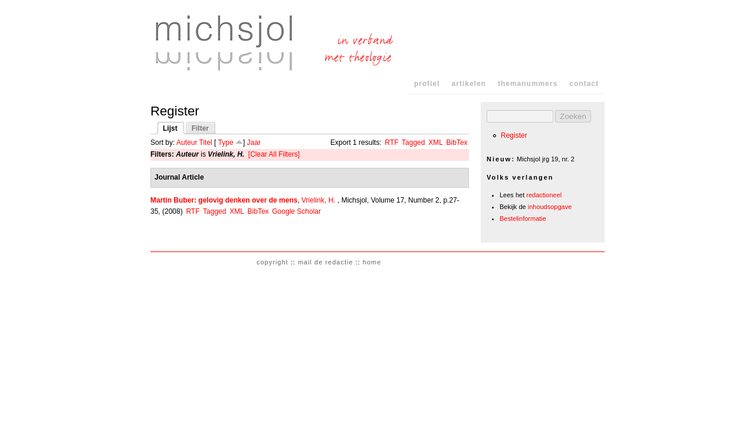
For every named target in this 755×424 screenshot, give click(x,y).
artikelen (469, 84)
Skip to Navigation (582, 11)
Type (226, 142)
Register (514, 135)
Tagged (413, 142)
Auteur (186, 142)
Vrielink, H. (318, 200)
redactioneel (544, 194)
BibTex (457, 142)
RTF (391, 142)
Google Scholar (296, 211)
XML (435, 142)
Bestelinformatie (523, 218)
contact (584, 84)
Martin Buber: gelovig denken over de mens (223, 200)
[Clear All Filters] (274, 154)
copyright (272, 262)
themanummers (527, 84)
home (372, 262)
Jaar (254, 142)
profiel (427, 84)
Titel (205, 142)
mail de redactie (325, 262)
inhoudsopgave (550, 206)
